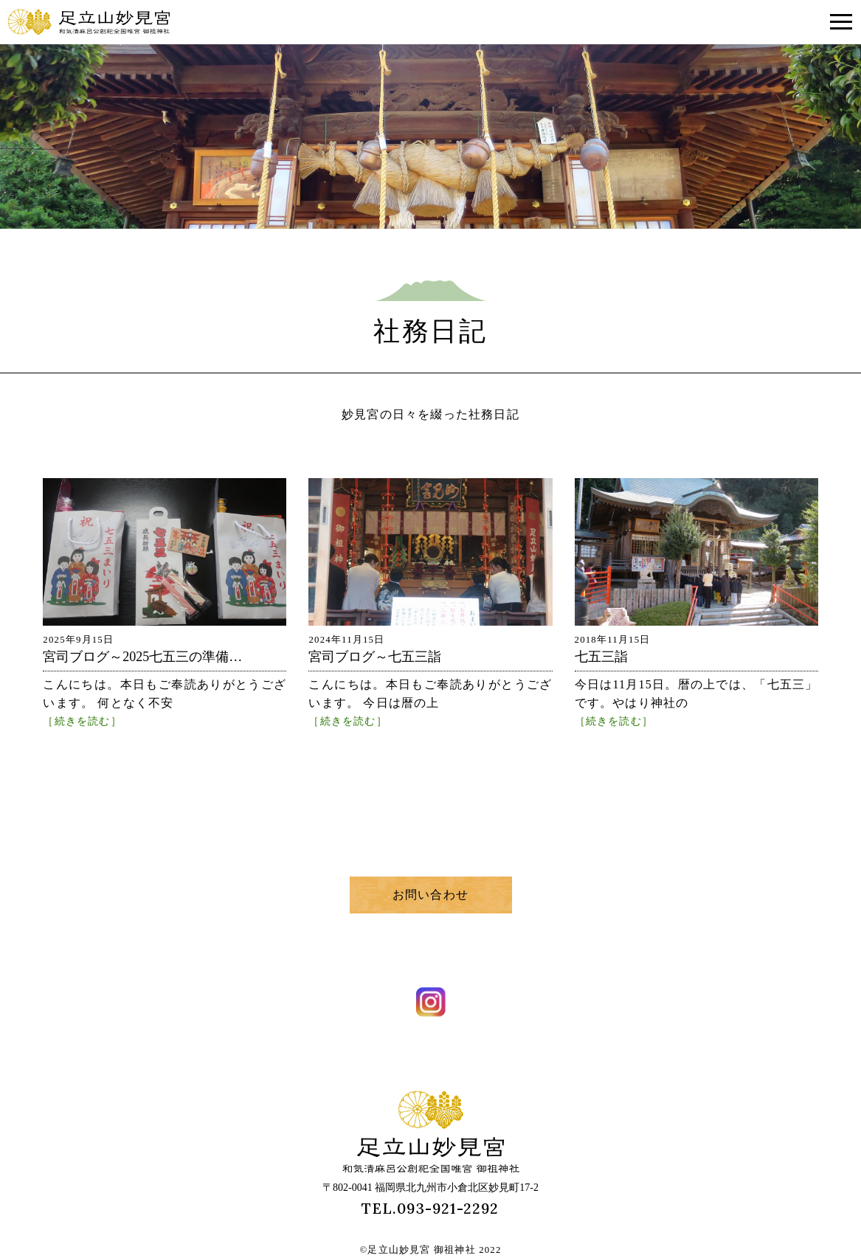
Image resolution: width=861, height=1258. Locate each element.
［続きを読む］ (82, 721)
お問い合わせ (430, 894)
